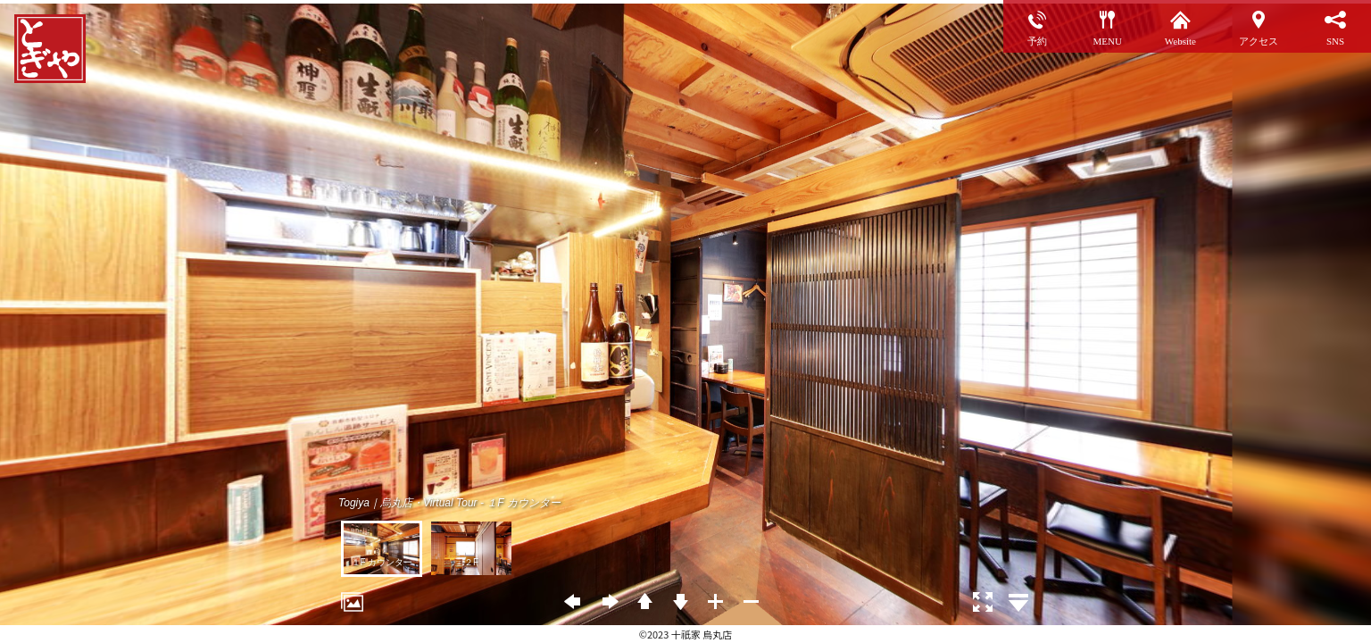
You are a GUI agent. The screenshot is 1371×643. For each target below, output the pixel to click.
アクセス (1258, 41)
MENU (1107, 41)
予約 (1037, 41)
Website (1180, 41)
